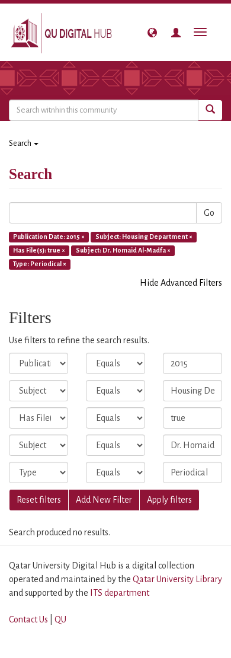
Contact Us (28, 619)
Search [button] (23, 143)
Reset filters (39, 499)
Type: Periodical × (39, 263)
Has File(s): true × (39, 250)
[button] (152, 32)
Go (209, 213)
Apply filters (169, 499)
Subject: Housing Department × (143, 236)
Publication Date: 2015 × (49, 236)
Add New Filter (104, 499)
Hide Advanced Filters (181, 283)
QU (60, 619)
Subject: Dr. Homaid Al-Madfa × (123, 250)
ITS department (119, 593)
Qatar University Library (177, 579)
